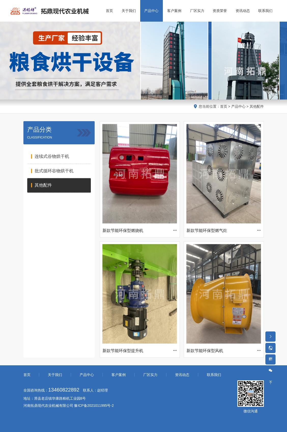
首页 (223, 106)
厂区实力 (150, 375)
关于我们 (55, 375)
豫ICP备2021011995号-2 (94, 405)
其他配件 (257, 106)
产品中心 (238, 106)
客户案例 (118, 375)
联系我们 (214, 375)
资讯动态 (182, 375)
